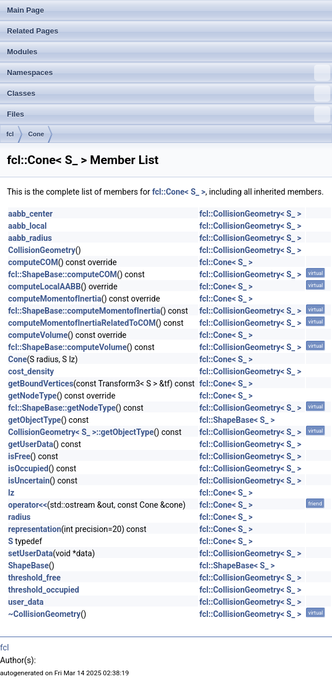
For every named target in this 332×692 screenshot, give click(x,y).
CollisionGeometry (42, 250)
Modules (22, 51)
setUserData (30, 553)
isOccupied (28, 468)
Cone (36, 134)
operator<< (27, 504)
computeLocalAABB (44, 286)
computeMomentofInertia (54, 298)
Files (168, 114)
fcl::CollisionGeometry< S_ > (250, 213)
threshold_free (34, 577)
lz (11, 492)
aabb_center (30, 213)
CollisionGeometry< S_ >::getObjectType (81, 432)
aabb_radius (30, 238)
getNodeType (32, 395)
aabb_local (27, 225)
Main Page (25, 10)
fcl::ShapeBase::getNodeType (61, 407)
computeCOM (33, 262)
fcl (10, 134)
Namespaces (168, 73)
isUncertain (29, 480)
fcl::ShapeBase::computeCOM (62, 274)
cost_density (31, 371)
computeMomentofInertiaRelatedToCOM (82, 323)
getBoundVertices (40, 383)
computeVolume (38, 335)
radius (19, 517)
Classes (168, 93)
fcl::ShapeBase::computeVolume (67, 347)
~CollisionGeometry (44, 614)
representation (34, 529)
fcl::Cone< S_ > (178, 191)
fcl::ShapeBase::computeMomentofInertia (84, 310)
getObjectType (34, 420)
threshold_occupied (43, 589)
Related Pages (32, 31)
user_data (26, 602)
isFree (19, 456)
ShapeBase (28, 565)
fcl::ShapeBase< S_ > (236, 420)
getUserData (30, 444)
